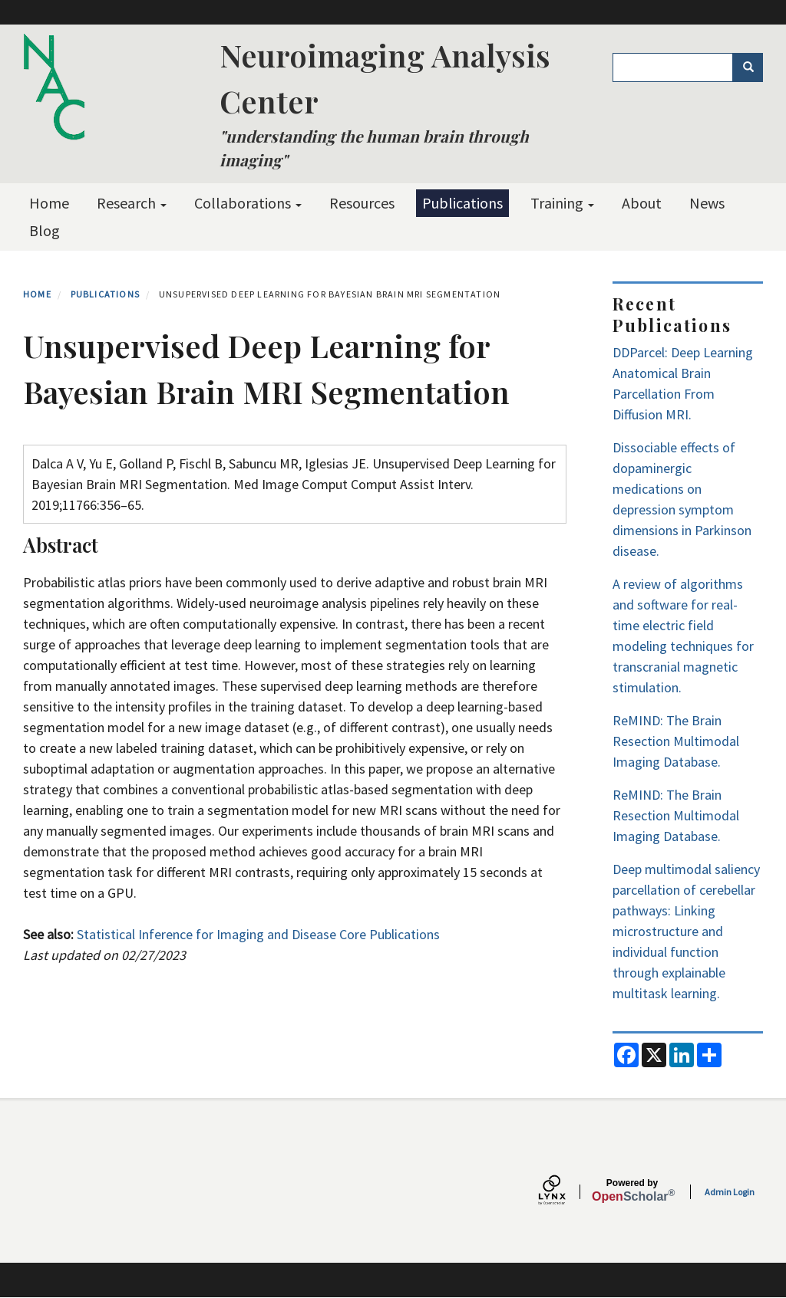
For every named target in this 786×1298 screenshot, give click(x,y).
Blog (44, 230)
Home (49, 202)
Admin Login (730, 1192)
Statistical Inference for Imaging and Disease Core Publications (258, 934)
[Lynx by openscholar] (565, 1192)
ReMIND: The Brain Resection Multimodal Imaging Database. (676, 741)
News (707, 202)
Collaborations (248, 202)
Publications (462, 202)
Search (753, 67)
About (642, 202)
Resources (362, 202)
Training (562, 202)
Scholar (632, 1190)
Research (132, 202)
